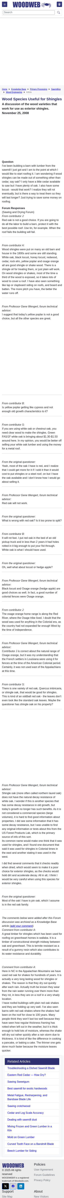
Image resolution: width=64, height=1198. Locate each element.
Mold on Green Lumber (21, 1137)
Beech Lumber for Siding (21, 1150)
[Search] (29, 12)
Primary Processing (38, 89)
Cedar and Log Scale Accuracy (25, 1112)
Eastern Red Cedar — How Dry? (26, 1075)
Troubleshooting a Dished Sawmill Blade (31, 1068)
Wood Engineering (14, 92)
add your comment (21, 926)
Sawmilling (56, 89)
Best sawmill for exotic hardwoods (27, 1088)
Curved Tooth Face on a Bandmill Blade (30, 1144)
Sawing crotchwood (18, 1106)
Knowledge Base (18, 89)
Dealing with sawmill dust (22, 1119)
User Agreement (43, 1169)
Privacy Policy (42, 1180)
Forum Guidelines (44, 1175)
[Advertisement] (32, 52)
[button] (5, 1186)
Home (4, 89)
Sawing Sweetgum (18, 1081)
